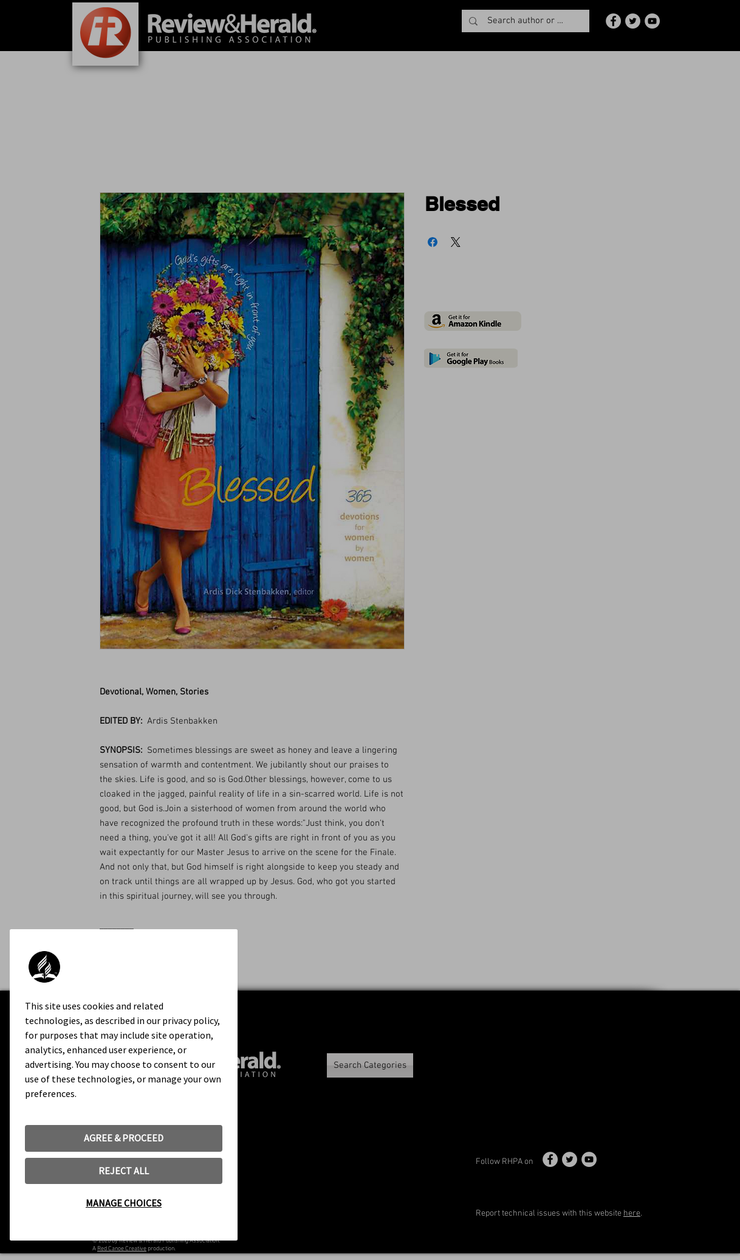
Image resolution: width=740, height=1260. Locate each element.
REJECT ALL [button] (123, 1171)
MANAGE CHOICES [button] (124, 1203)
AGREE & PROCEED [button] (123, 1138)
